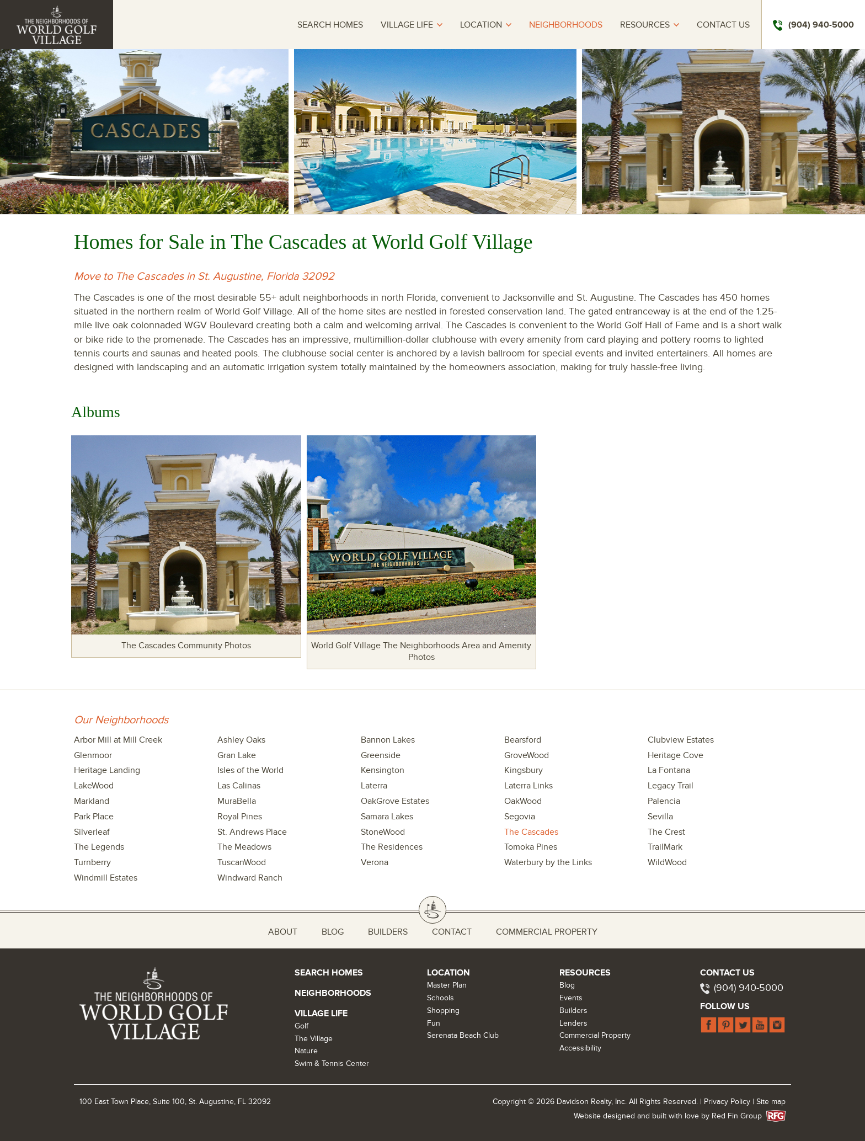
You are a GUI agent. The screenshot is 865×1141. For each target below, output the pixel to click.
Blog (333, 931)
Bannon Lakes (388, 739)
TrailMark (665, 846)
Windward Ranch (249, 877)
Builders (388, 931)
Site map (771, 1101)
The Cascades (531, 832)
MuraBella (236, 801)
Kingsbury (523, 770)
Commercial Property (546, 931)
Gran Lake (236, 755)
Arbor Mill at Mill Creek (118, 739)
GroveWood (526, 755)
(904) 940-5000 (748, 988)
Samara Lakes (387, 816)
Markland (91, 801)
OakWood (523, 801)
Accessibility (580, 1048)
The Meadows (244, 846)
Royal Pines (239, 816)
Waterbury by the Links (548, 862)
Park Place (94, 816)
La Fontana (669, 770)
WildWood (667, 862)
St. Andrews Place (252, 832)
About (282, 931)
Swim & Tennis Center (332, 1063)
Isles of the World (250, 770)
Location (481, 25)
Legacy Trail (670, 785)
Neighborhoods (565, 25)
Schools (440, 998)
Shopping (443, 1010)
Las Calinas (238, 785)
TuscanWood (241, 862)
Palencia (664, 801)
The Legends (99, 846)
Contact (452, 931)
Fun (433, 1023)
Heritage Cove (675, 755)
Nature (306, 1050)
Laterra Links (528, 785)
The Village (314, 1038)
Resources (645, 25)
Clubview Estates (681, 739)
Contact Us (723, 25)
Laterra (374, 785)
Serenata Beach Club (463, 1035)
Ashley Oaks (241, 739)
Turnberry (92, 862)
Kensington (382, 770)
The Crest (666, 832)
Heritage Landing (107, 770)
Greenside (381, 755)
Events (571, 998)
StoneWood (383, 832)
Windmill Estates (105, 877)
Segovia (519, 816)
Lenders (573, 1023)
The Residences (392, 846)
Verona (374, 862)
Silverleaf (92, 832)
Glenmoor (93, 755)
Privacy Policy (727, 1101)
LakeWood (94, 785)
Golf (301, 1026)
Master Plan (447, 985)
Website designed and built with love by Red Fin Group (672, 1116)
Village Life (407, 25)
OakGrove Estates (395, 801)
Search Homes (330, 25)
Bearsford (522, 739)
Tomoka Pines (530, 846)
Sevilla (660, 816)
